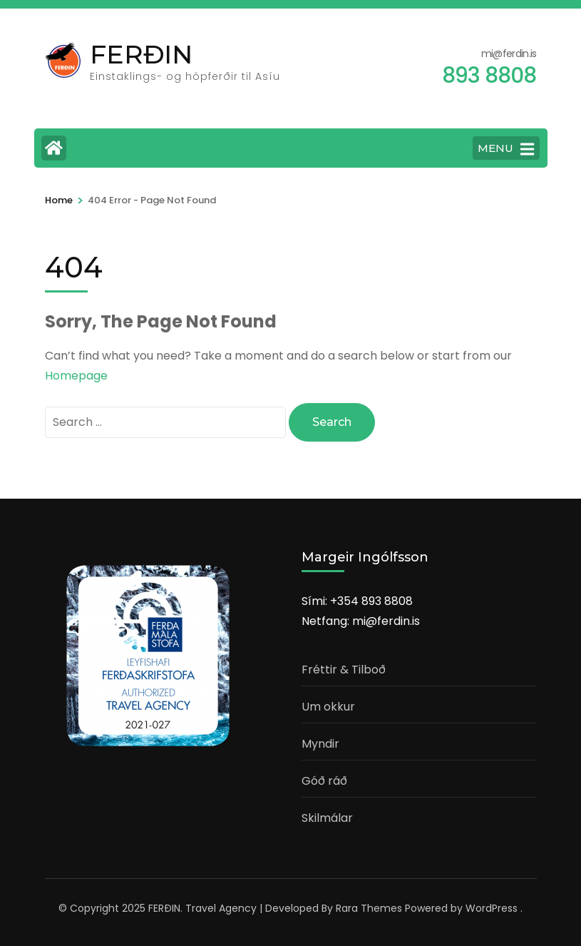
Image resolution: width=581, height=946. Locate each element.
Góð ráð (324, 781)
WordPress (492, 908)
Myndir (320, 744)
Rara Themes (369, 908)
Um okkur (328, 706)
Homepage (76, 375)
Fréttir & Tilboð (344, 669)
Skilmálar (327, 818)
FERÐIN (141, 54)
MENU (506, 149)
